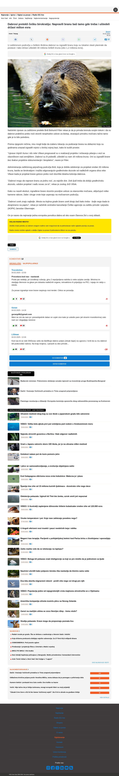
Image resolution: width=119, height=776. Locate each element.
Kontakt (59, 742)
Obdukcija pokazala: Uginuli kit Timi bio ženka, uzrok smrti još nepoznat (53, 496)
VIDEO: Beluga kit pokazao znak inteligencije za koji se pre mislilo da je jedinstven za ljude (62, 559)
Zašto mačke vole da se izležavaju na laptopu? (41, 549)
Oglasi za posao (24, 15)
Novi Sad (4, 18)
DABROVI (13, 249)
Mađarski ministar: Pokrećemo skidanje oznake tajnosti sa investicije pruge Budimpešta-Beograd (62, 381)
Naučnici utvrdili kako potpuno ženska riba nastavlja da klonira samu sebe (54, 571)
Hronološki (15, 263)
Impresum (59, 747)
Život (15, 18)
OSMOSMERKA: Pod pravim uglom (25, 642)
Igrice (13, 15)
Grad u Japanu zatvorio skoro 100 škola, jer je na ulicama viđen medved (53, 444)
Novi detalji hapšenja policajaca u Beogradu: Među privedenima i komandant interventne (46, 655)
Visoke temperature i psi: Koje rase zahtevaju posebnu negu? (48, 518)
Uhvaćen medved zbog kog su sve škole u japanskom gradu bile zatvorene (54, 414)
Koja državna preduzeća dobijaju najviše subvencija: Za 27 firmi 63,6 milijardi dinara (44, 638)
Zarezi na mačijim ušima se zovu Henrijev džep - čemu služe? (48, 611)
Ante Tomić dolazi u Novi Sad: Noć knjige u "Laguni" (32, 659)
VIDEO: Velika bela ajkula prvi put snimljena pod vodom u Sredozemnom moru (56, 424)
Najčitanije (28, 18)
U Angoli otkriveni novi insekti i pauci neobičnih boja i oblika (48, 528)
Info (10, 18)
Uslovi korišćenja (59, 752)
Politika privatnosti (60, 757)
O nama (59, 732)
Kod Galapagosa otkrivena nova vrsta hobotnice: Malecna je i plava (51, 476)
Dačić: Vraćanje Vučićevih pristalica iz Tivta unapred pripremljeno (49, 391)
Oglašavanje (59, 737)
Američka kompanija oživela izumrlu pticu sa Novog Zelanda (48, 601)
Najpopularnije (54, 18)
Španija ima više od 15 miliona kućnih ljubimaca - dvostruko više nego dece (55, 486)
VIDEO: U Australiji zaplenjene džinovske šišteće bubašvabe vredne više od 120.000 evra (61, 506)
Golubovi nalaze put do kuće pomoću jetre (40, 454)
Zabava (20, 18)
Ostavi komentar (59, 364)
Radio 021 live (38, 15)
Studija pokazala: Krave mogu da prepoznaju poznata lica (46, 621)
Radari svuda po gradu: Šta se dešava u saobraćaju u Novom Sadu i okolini (41, 634)
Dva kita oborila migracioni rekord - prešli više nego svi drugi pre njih (52, 581)
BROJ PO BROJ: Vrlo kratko (23, 651)
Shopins (59, 723)
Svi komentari (59, 358)
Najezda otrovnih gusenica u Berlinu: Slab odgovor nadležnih (48, 434)
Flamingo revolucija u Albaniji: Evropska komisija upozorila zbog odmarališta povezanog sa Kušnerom (65, 401)
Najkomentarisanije (41, 18)
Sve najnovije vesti (100, 662)
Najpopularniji (30, 263)
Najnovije (5, 15)
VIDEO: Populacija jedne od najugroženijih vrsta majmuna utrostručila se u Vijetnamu (59, 591)
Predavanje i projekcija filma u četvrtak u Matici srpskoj (33, 647)
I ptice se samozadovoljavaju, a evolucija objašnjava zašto (47, 466)
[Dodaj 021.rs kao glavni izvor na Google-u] (59, 54)
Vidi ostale (104, 697)
